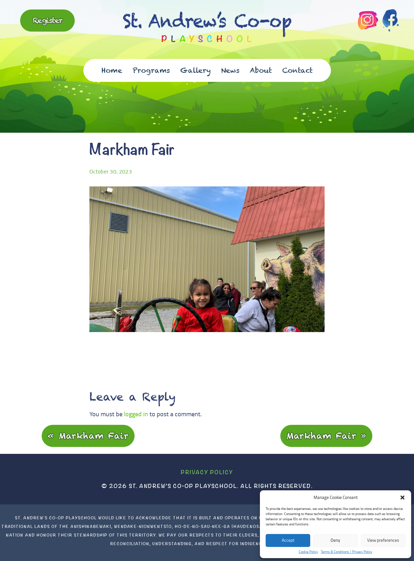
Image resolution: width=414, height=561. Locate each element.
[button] (402, 497)
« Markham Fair (88, 435)
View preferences (383, 540)
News (230, 70)
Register (47, 20)
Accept (288, 540)
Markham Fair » (326, 435)
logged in (136, 413)
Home (111, 70)
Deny (335, 540)
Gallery (195, 70)
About (261, 70)
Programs (151, 70)
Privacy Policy (207, 472)
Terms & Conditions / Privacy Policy (346, 552)
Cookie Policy (308, 552)
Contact (297, 70)
